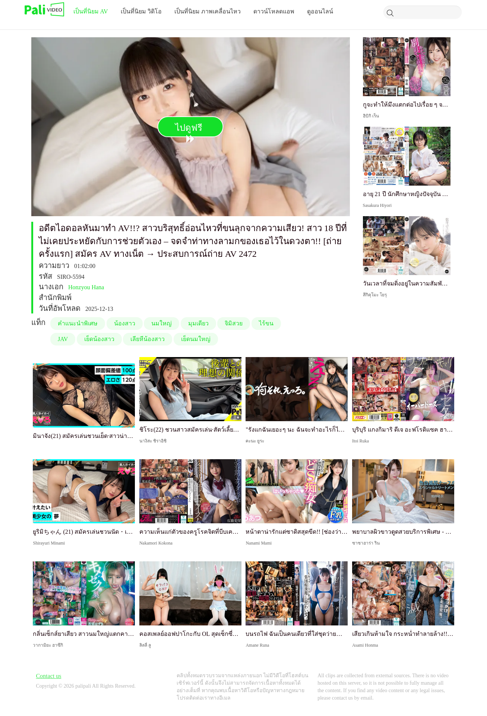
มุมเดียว (198, 323)
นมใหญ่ (161, 323)
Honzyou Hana (86, 287)
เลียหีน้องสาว (147, 339)
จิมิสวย (234, 323)
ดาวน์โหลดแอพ (273, 11)
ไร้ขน (266, 323)
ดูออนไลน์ (320, 11)
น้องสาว (124, 323)
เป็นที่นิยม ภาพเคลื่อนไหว (207, 11)
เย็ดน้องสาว (99, 339)
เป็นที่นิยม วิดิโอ (141, 11)
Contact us (48, 676)
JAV (63, 339)
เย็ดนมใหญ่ (196, 339)
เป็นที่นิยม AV (90, 11)
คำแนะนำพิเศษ (78, 323)
